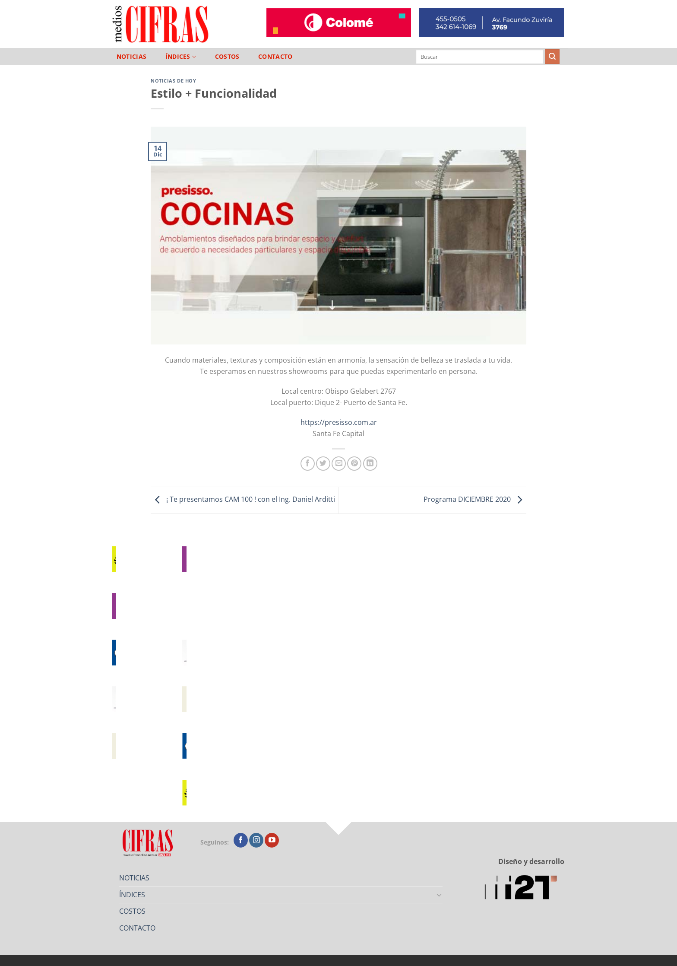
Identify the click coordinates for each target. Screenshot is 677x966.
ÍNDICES (180, 57)
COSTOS (227, 56)
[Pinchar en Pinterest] (354, 463)
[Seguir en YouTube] (272, 840)
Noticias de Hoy (173, 80)
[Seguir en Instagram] (256, 840)
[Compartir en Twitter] (323, 463)
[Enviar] (552, 56)
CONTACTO (275, 56)
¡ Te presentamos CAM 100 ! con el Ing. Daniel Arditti (243, 499)
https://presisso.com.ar (339, 422)
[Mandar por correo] (339, 463)
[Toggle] (439, 894)
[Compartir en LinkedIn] (370, 463)
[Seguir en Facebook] (241, 840)
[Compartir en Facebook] (308, 463)
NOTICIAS (131, 56)
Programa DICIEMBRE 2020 (475, 499)
